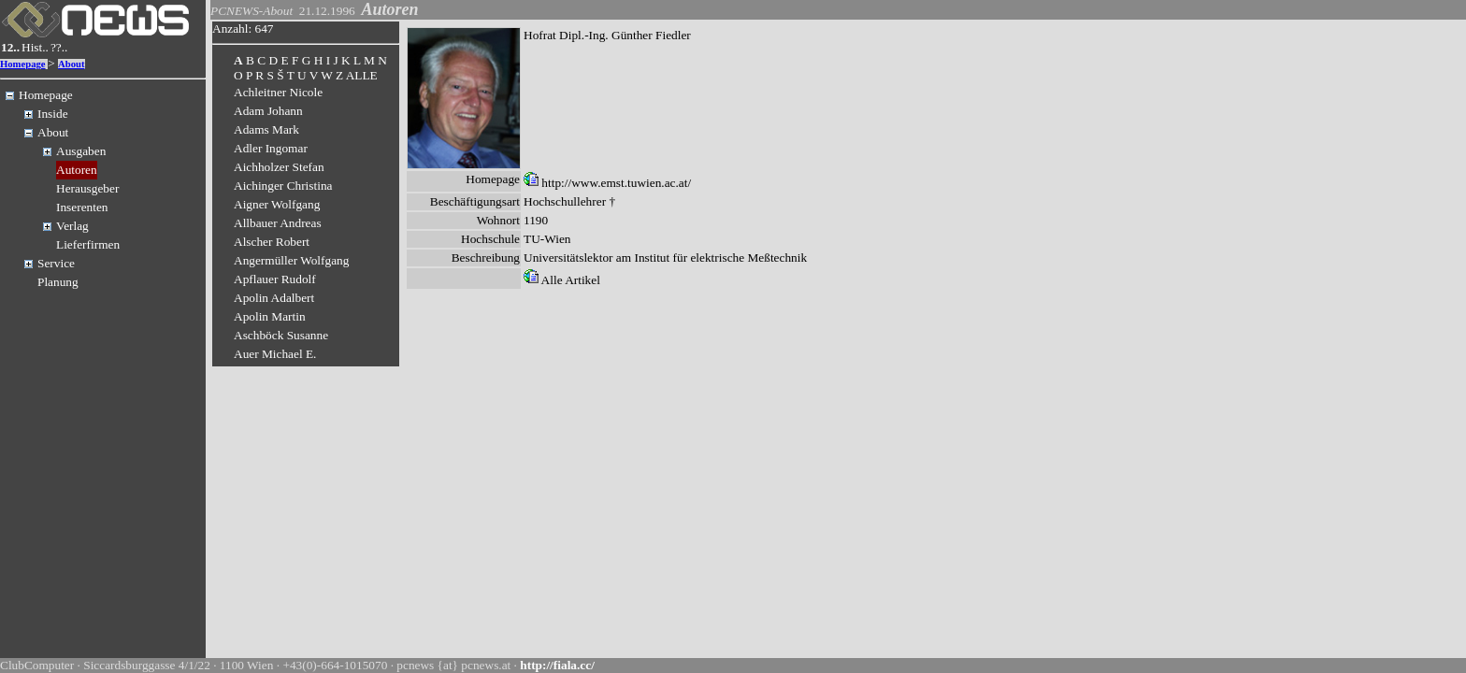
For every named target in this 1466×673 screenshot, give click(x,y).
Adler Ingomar (271, 148)
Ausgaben (81, 151)
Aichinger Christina (283, 186)
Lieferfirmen (88, 244)
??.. (59, 47)
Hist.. (35, 47)
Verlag (72, 226)
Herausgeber (87, 188)
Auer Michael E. (275, 354)
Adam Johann (268, 111)
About (71, 64)
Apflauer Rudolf (275, 279)
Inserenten (82, 207)
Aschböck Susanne (281, 335)
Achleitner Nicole (278, 92)
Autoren (76, 170)
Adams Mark (266, 129)
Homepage (23, 64)
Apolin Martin (270, 316)
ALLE (362, 75)
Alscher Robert (271, 242)
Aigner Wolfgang (277, 204)
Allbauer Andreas (278, 223)
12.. (10, 47)
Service (56, 263)
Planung (58, 282)
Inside (52, 114)
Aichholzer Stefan (279, 167)
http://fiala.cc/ (557, 665)
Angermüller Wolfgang (291, 260)
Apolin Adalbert (274, 298)
